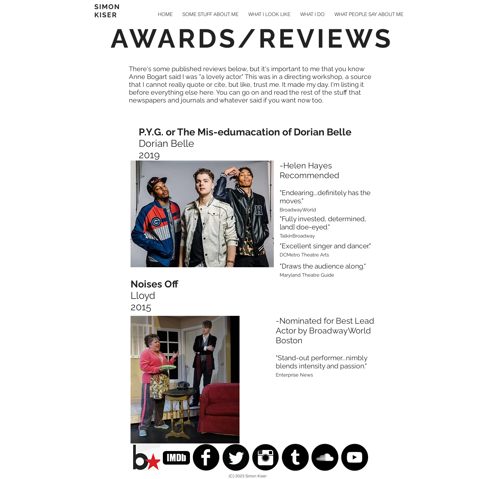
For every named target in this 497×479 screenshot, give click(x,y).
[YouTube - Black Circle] (354, 457)
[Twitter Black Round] (235, 457)
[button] (210, 14)
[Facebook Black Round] (206, 457)
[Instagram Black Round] (265, 457)
